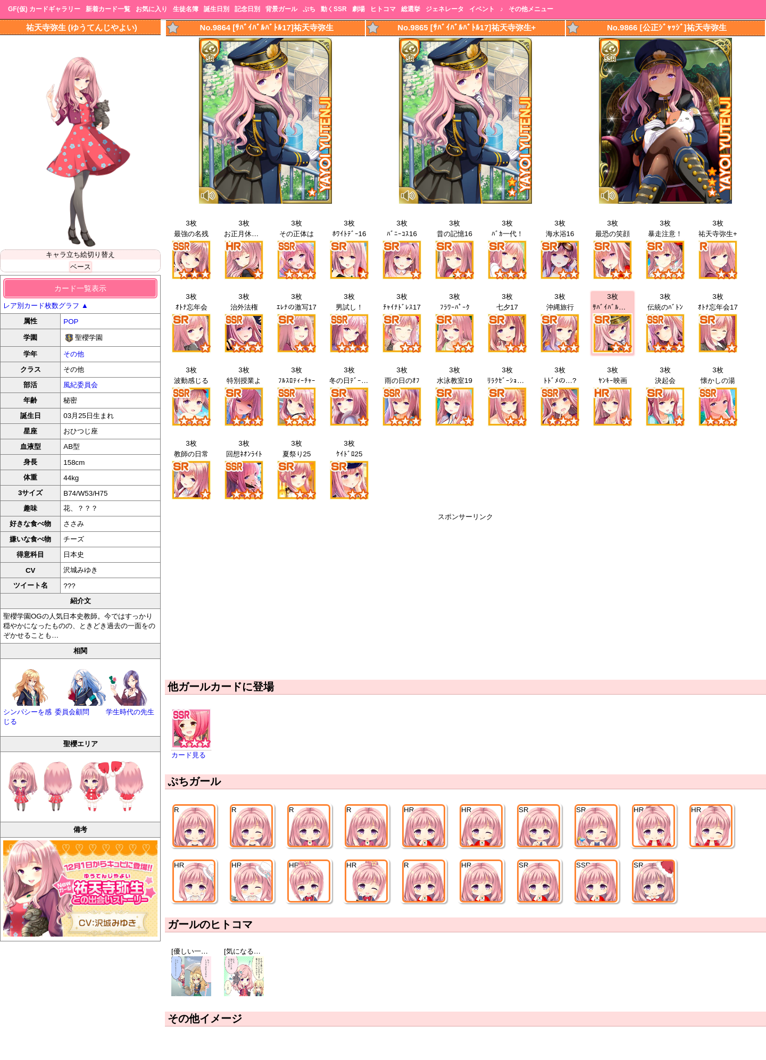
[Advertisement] (465, 596)
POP (70, 321)
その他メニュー (531, 9)
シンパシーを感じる (29, 712)
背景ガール (281, 9)
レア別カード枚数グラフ (45, 306)
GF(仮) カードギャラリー (44, 9)
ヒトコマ (383, 9)
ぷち (309, 9)
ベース (80, 267)
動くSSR (334, 9)
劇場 (358, 9)
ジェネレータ (445, 9)
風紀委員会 (80, 385)
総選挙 (410, 9)
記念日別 (247, 9)
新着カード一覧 (108, 9)
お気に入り (152, 9)
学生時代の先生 (131, 707)
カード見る (188, 755)
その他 (73, 354)
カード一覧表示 (80, 288)
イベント (482, 9)
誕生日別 (216, 9)
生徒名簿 (185, 9)
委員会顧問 (80, 707)
